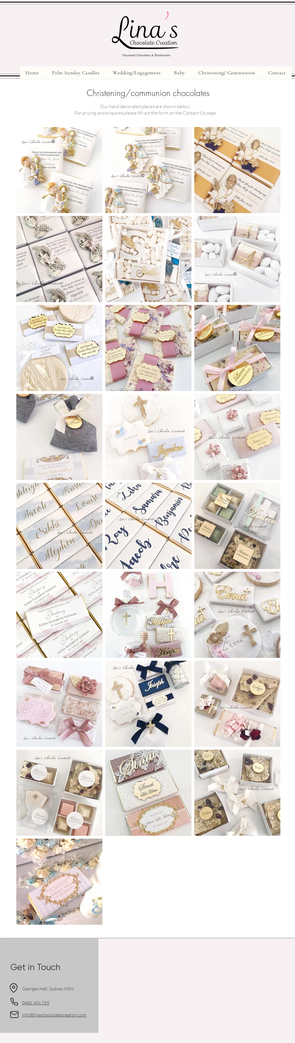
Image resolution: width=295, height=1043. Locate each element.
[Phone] (14, 1001)
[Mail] (14, 1014)
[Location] (14, 988)
